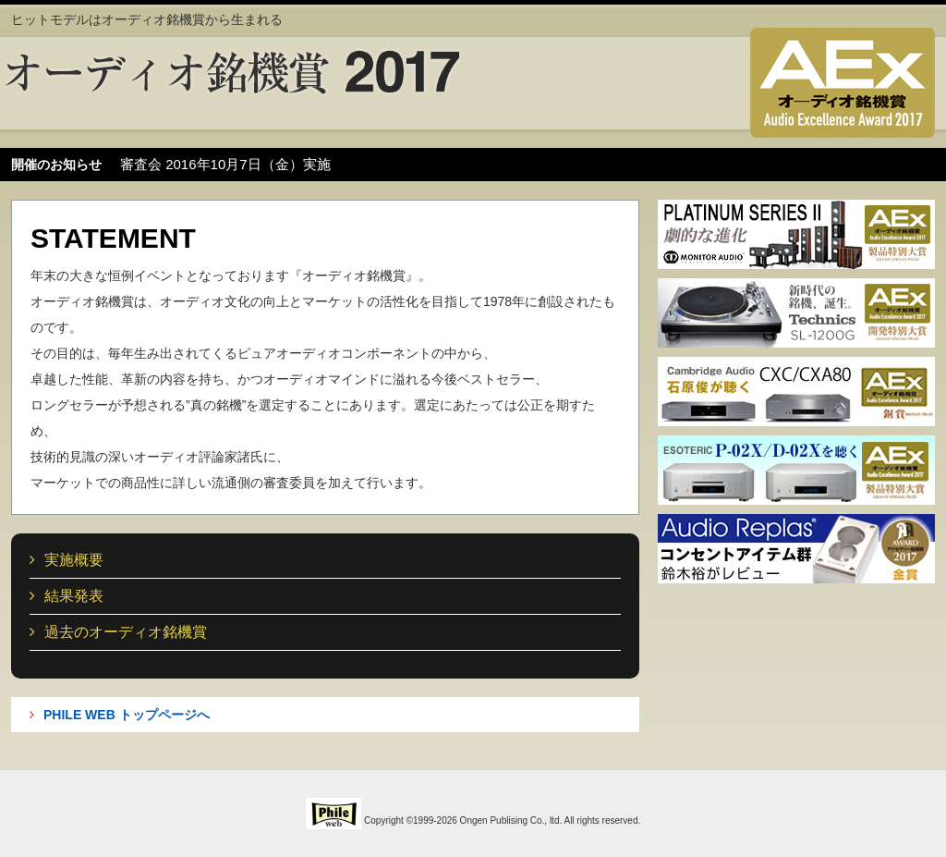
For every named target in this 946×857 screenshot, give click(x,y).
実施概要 (66, 560)
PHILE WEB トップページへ (120, 714)
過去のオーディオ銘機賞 (118, 632)
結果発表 (66, 596)
